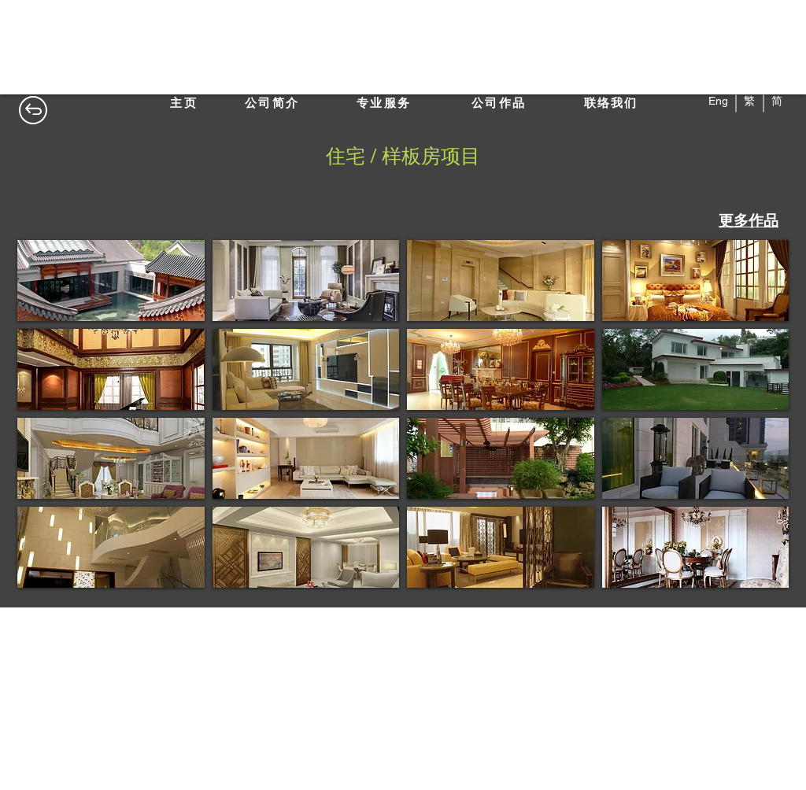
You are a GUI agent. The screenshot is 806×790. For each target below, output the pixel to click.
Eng (719, 100)
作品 (763, 220)
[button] (111, 280)
